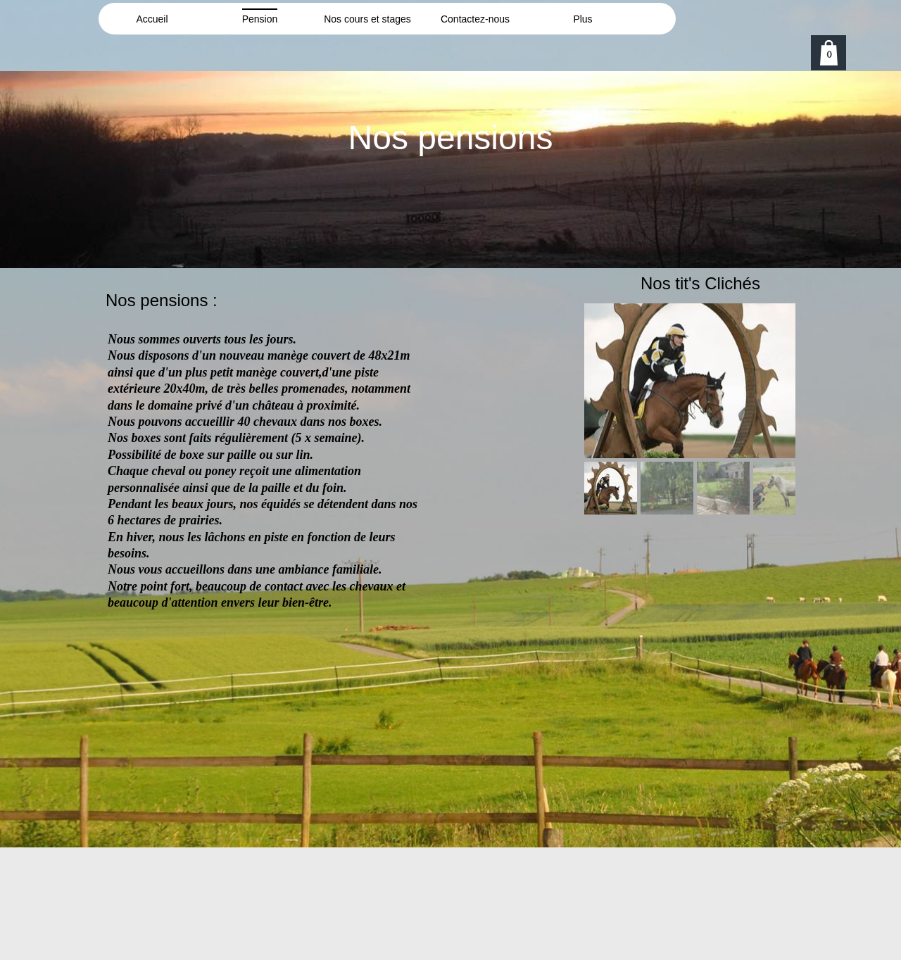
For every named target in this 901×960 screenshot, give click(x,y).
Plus (582, 19)
